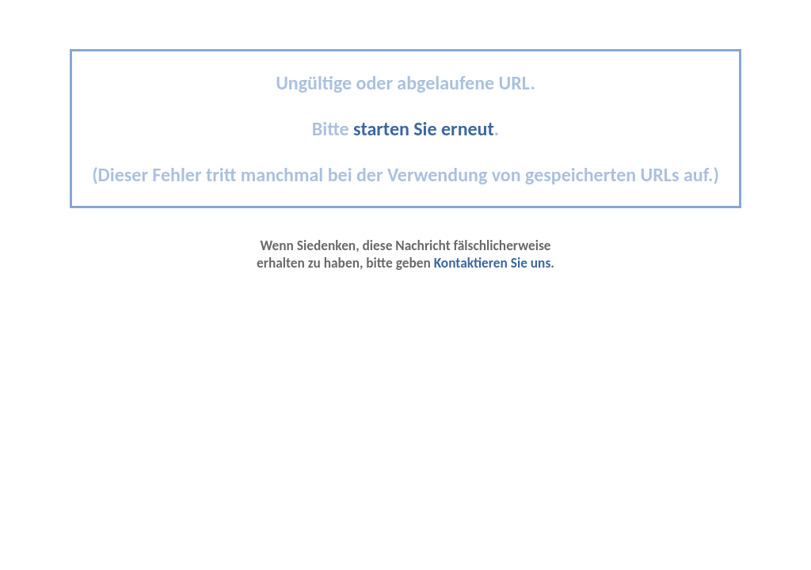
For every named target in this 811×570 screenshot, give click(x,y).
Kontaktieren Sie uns (492, 263)
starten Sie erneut (423, 128)
